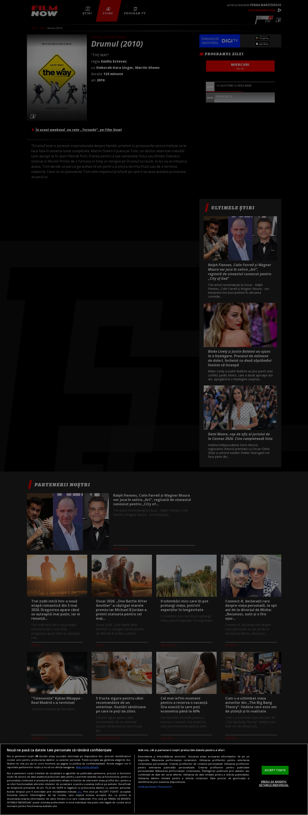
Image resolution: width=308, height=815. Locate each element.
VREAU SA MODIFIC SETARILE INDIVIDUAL (274, 783)
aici (80, 791)
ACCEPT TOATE (275, 770)
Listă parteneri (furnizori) (155, 786)
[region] (154, 779)
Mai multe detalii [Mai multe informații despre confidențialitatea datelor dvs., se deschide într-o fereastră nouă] (87, 767)
